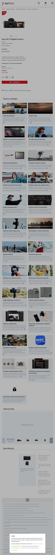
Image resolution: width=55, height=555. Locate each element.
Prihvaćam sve (16, 547)
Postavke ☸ (14, 550)
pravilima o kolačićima (38, 543)
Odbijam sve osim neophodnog (30, 547)
